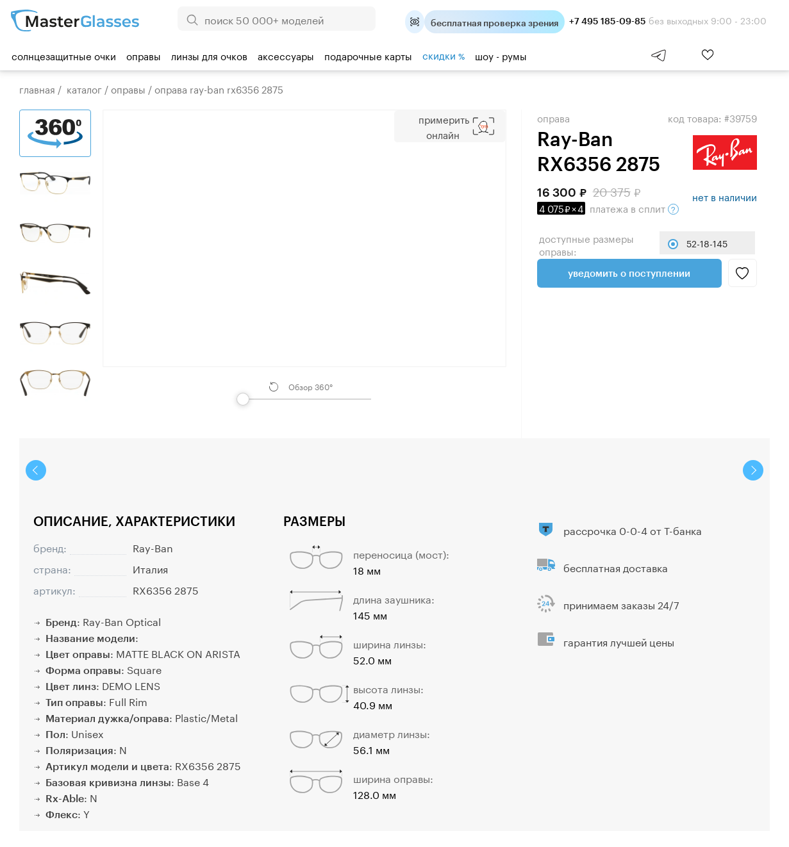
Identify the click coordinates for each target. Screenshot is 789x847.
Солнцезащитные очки (64, 55)
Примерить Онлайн (444, 126)
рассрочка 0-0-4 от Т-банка (632, 530)
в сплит (608, 207)
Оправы (143, 55)
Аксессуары (286, 55)
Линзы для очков (209, 55)
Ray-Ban (153, 547)
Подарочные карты (368, 55)
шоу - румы (501, 55)
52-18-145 (706, 243)
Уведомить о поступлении (629, 273)
